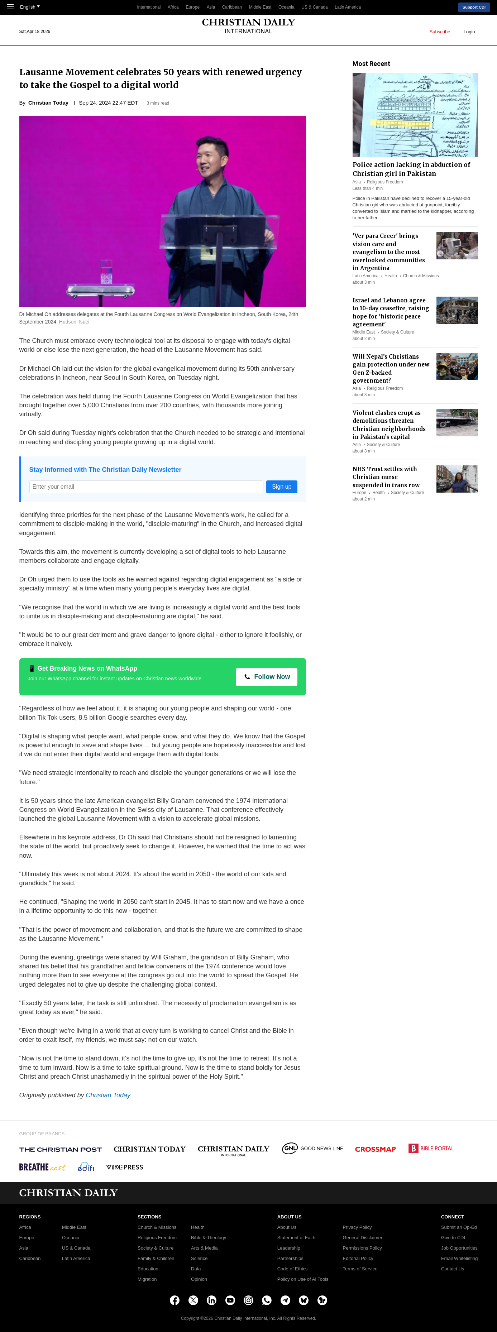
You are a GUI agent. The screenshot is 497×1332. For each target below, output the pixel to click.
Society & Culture (397, 332)
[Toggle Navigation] (10, 7)
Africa (173, 7)
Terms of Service (360, 1268)
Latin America (348, 7)
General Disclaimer (363, 1237)
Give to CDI (453, 1237)
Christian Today (108, 1095)
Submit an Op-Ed (459, 1227)
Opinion (199, 1279)
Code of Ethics (292, 1268)
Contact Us (452, 1268)
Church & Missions (421, 275)
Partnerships (290, 1258)
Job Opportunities (459, 1248)
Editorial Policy (358, 1258)
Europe (193, 7)
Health (390, 275)
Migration (147, 1279)
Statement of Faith (296, 1237)
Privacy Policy (357, 1227)
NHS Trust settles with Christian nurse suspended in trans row (386, 477)
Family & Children (156, 1258)
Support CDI (474, 7)
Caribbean (232, 7)
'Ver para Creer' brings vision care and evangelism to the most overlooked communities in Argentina (389, 252)
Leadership (288, 1248)
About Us (286, 1227)
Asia (211, 7)
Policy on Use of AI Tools (303, 1279)
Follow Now (272, 676)
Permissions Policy (362, 1248)
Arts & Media (204, 1248)
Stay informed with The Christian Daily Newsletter (105, 469)
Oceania (286, 7)
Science (199, 1258)
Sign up (281, 487)
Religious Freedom (385, 182)
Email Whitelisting (459, 1258)
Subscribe (440, 31)
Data (196, 1268)
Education (148, 1268)
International (149, 7)
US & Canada (314, 7)
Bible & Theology (208, 1237)
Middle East (260, 7)
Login (469, 31)
